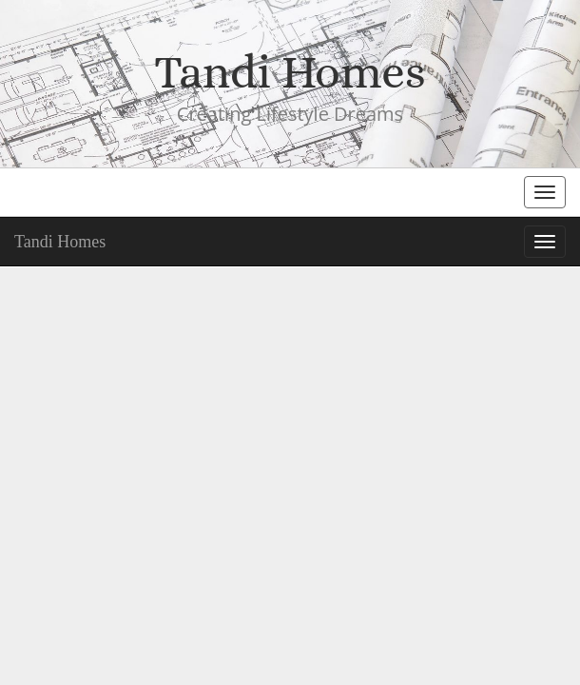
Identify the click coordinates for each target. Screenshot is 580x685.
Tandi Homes (60, 241)
